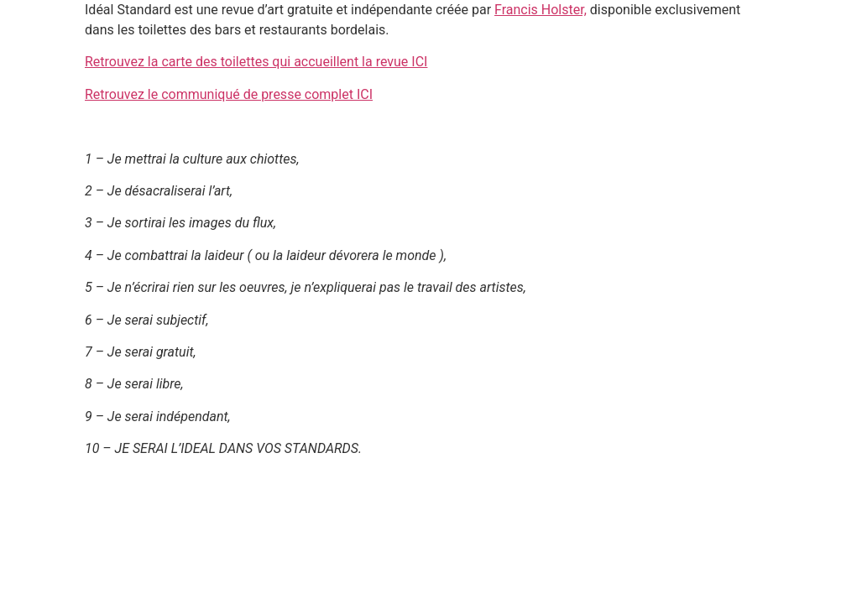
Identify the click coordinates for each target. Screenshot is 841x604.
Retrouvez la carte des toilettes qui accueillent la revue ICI (256, 62)
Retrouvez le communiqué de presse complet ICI (229, 94)
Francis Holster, (540, 10)
